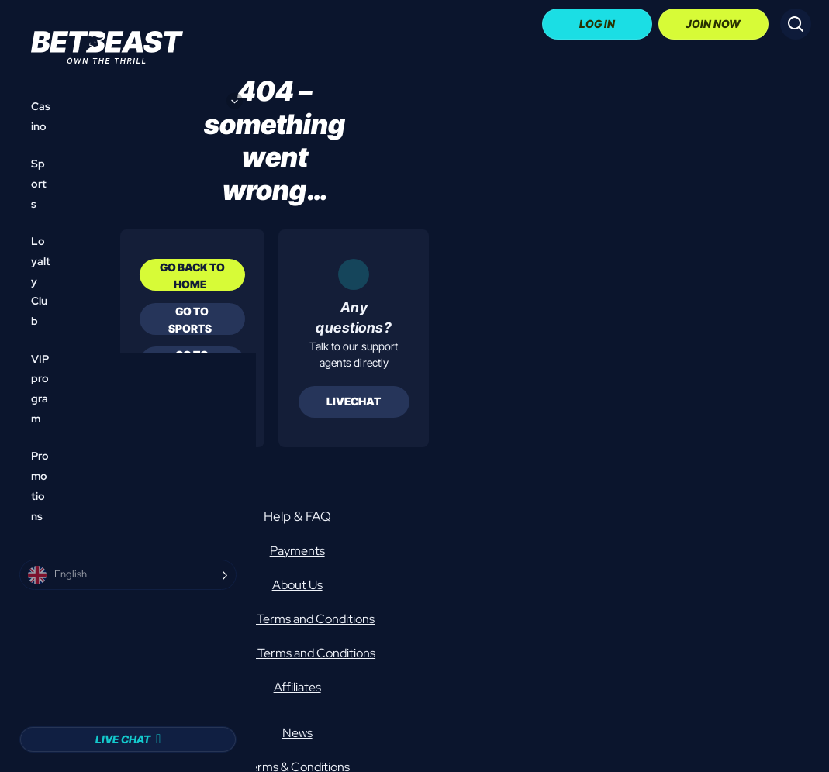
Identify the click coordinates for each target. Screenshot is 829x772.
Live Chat (122, 739)
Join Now (713, 23)
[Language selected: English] (128, 575)
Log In (597, 23)
